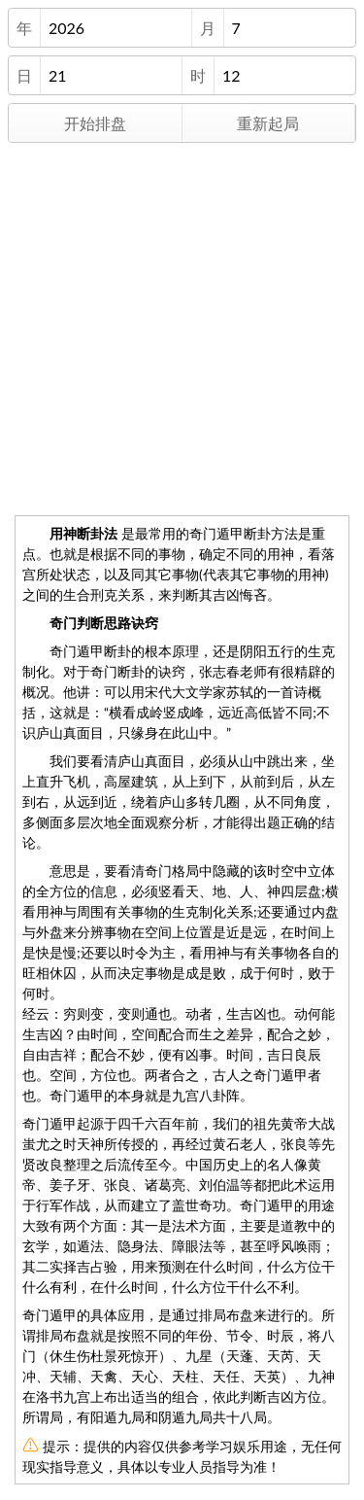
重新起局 (268, 123)
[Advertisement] (182, 325)
